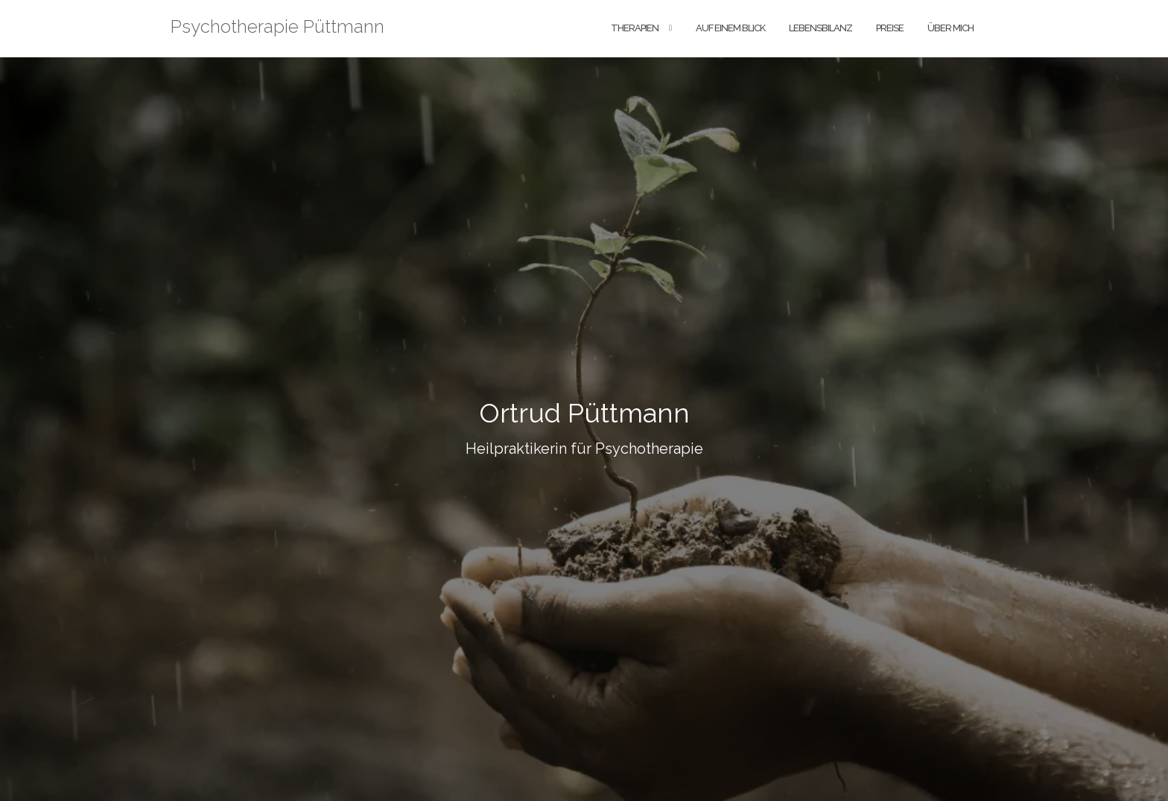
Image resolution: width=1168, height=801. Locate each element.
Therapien (634, 28)
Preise (890, 28)
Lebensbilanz (820, 28)
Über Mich (950, 28)
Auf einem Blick (730, 28)
